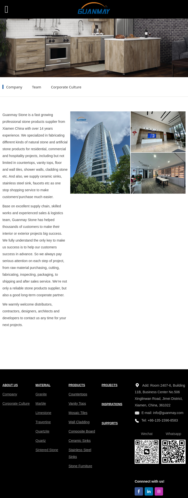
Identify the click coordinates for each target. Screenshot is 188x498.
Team (36, 87)
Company (14, 87)
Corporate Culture (66, 87)
